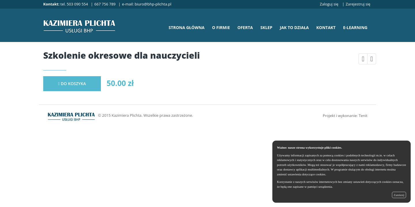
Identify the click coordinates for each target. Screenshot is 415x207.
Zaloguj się (329, 4)
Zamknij (399, 195)
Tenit (363, 115)
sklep (266, 27)
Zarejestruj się (358, 4)
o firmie (221, 27)
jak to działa (294, 27)
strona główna (187, 27)
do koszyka (72, 83)
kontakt (325, 27)
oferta (245, 27)
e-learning (355, 27)
